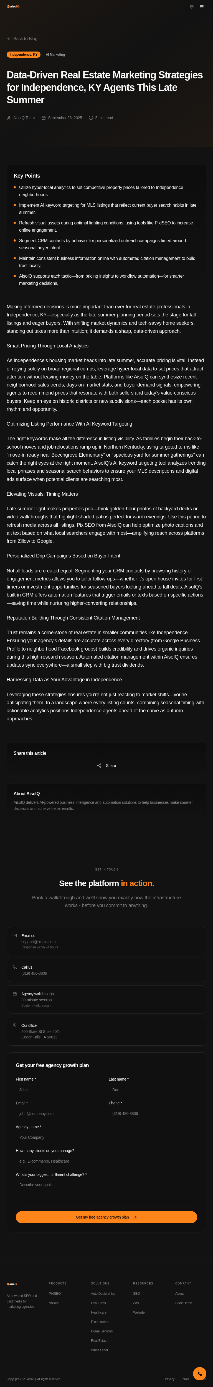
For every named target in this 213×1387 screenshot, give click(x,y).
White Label (99, 1350)
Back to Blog (22, 38)
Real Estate (99, 1341)
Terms (185, 1379)
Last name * (119, 1079)
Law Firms (98, 1303)
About (179, 1294)
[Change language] (191, 6)
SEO (136, 1294)
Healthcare (98, 1312)
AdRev (54, 1303)
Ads (136, 1303)
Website (138, 1312)
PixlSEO (55, 1294)
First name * (26, 1079)
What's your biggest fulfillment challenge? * (51, 1174)
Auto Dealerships (103, 1294)
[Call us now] (199, 1373)
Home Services (102, 1331)
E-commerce (100, 1322)
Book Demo (183, 1303)
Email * (22, 1103)
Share (106, 765)
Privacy (169, 1379)
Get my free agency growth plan (106, 1217)
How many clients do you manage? (45, 1150)
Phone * (115, 1103)
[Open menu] (201, 6)
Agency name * (28, 1127)
